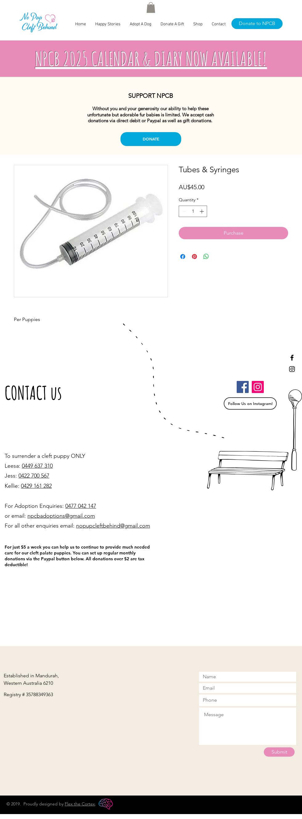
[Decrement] (183, 211)
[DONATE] (150, 139)
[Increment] (202, 211)
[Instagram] (258, 387)
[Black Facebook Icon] (292, 357)
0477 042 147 (80, 506)
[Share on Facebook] (182, 256)
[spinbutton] (192, 211)
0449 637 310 (37, 465)
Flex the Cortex (80, 804)
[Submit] (279, 752)
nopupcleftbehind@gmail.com (113, 525)
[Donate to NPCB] (257, 23)
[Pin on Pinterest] (194, 256)
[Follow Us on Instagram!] (250, 403)
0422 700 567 (33, 475)
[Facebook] (243, 387)
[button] (150, 7)
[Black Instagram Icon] (292, 369)
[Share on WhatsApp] (206, 256)
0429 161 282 (36, 486)
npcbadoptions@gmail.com (61, 515)
